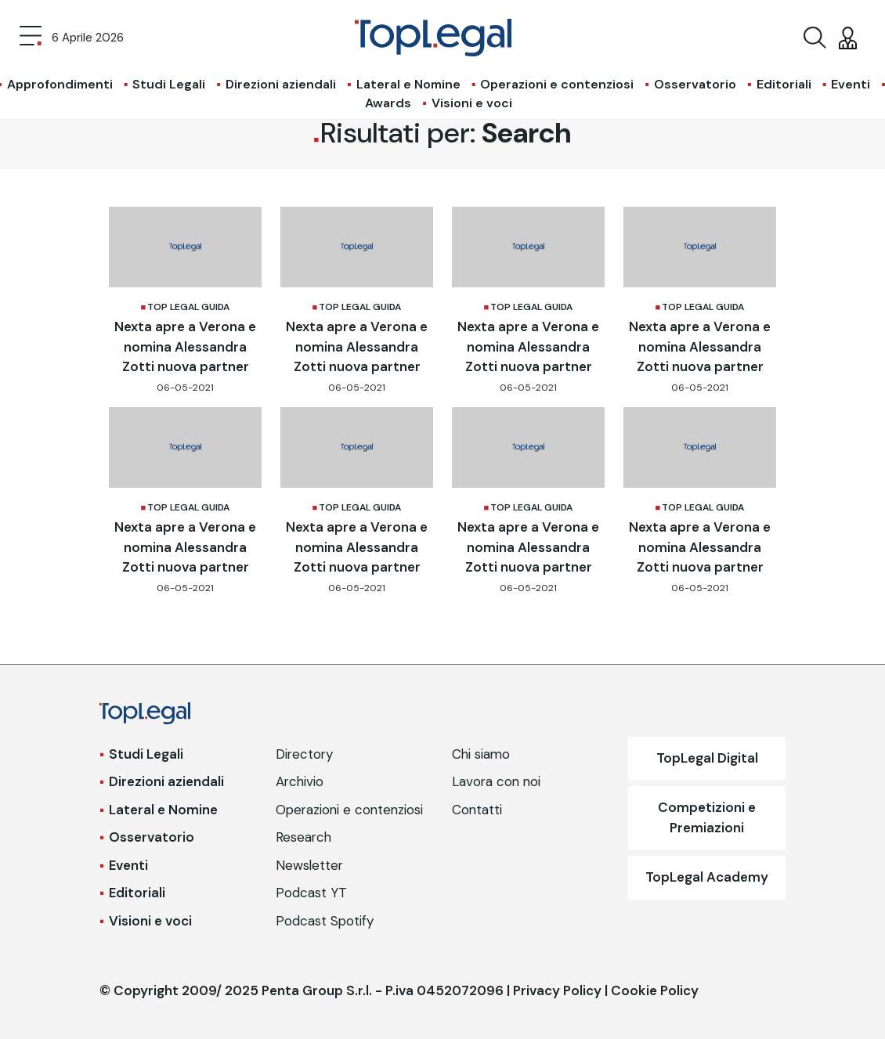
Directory (304, 754)
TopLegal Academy (706, 877)
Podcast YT (311, 892)
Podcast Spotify (325, 920)
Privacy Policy (557, 990)
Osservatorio (695, 84)
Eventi (850, 84)
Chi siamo (481, 754)
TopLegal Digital (707, 758)
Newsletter (309, 865)
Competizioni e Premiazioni (707, 817)
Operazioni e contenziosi (557, 84)
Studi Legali (168, 84)
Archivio (299, 781)
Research (303, 837)
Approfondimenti (60, 84)
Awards (388, 103)
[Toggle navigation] (30, 37)
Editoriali (784, 84)
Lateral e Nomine (408, 84)
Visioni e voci (472, 103)
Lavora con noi (496, 781)
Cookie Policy (655, 990)
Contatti (477, 809)
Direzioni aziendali (281, 84)
